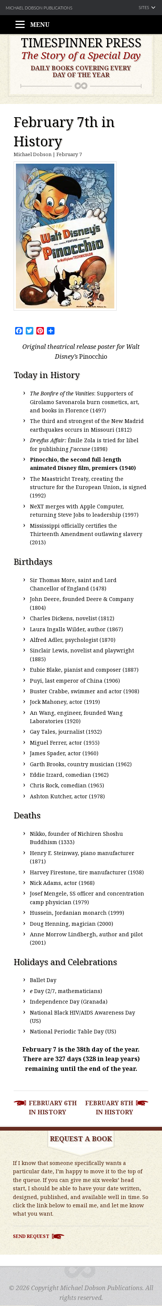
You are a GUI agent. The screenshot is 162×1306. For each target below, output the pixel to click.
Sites (144, 7)
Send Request (31, 1236)
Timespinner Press (81, 43)
